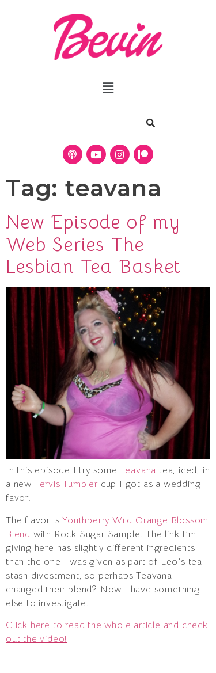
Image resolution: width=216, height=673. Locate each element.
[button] (108, 88)
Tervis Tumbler (66, 484)
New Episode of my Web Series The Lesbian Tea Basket (93, 244)
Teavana (138, 470)
